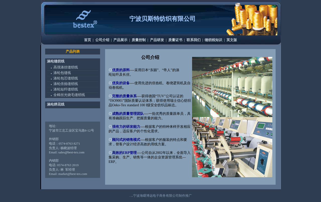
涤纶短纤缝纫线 (65, 89)
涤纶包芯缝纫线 (65, 78)
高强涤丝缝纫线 (65, 67)
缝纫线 (59, 61)
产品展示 (120, 40)
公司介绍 (102, 40)
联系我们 (194, 40)
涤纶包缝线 (62, 73)
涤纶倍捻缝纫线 (65, 84)
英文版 (231, 40)
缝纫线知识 (213, 40)
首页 (87, 40)
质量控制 (139, 40)
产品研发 (157, 40)
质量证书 (175, 40)
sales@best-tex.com (71, 152)
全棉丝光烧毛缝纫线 (69, 95)
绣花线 (59, 104)
